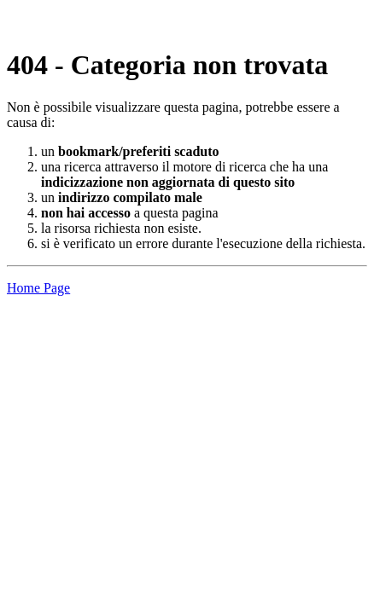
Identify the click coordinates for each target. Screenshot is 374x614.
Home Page (38, 288)
